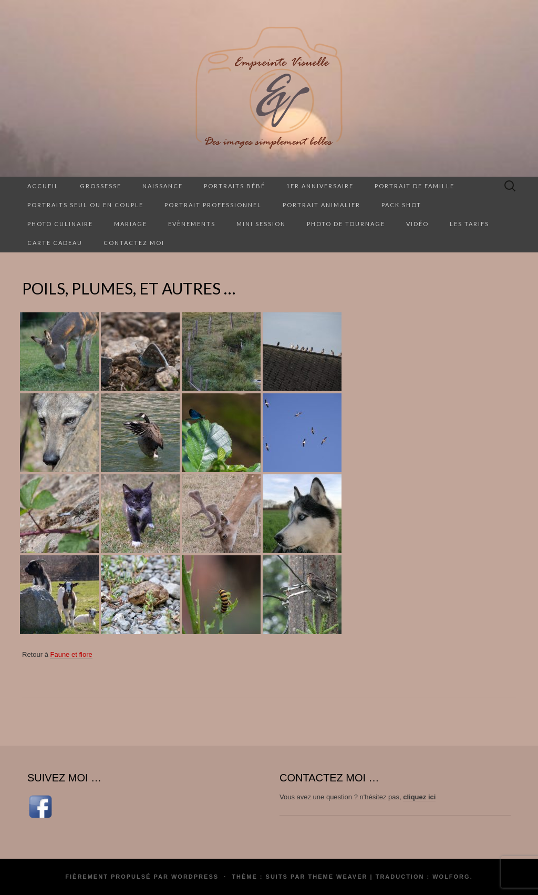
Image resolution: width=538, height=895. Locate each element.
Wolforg (451, 876)
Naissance (162, 185)
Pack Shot (401, 204)
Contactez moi (134, 242)
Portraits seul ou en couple (85, 204)
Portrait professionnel (213, 204)
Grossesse (100, 185)
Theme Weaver (337, 876)
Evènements (191, 223)
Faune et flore (71, 654)
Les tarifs (469, 223)
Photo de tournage (346, 223)
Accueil (43, 185)
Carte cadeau (54, 242)
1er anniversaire (320, 185)
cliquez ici (419, 797)
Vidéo (417, 223)
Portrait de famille (414, 185)
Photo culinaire (60, 223)
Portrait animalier (321, 204)
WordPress (195, 876)
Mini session (261, 223)
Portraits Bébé (234, 185)
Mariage (130, 223)
